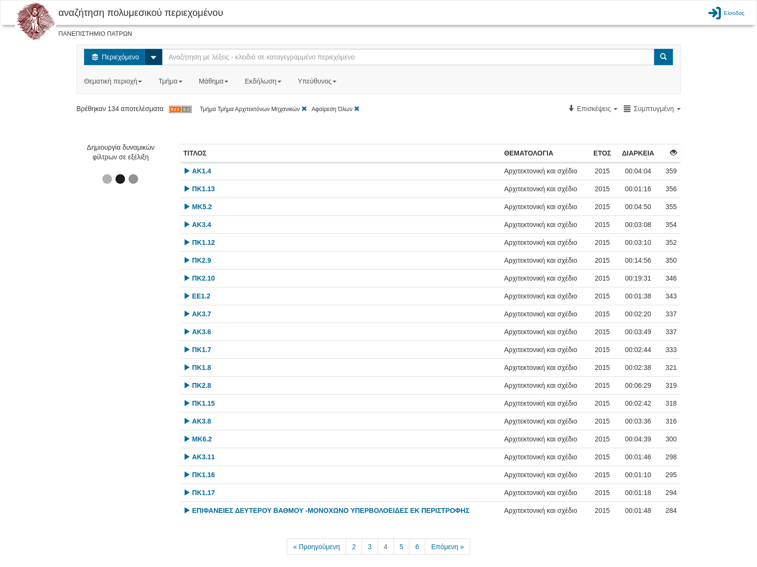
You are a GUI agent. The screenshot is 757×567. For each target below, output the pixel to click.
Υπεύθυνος (318, 81)
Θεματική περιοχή (114, 81)
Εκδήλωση (264, 81)
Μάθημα (214, 81)
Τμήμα (171, 81)
